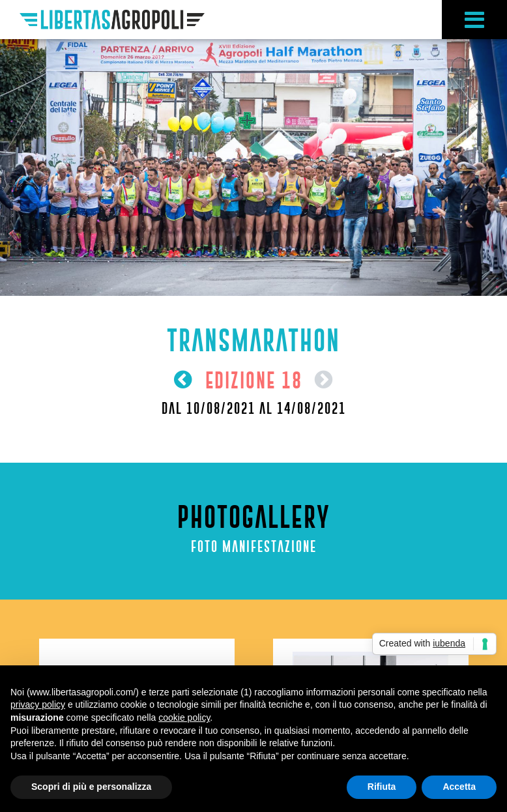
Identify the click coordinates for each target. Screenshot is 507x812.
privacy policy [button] (37, 704)
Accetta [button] (459, 786)
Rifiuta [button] (382, 786)
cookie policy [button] (184, 717)
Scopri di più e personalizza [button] (91, 786)
